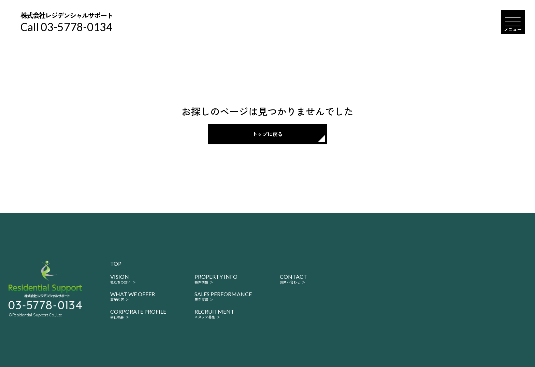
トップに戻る (267, 133)
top (115, 264)
